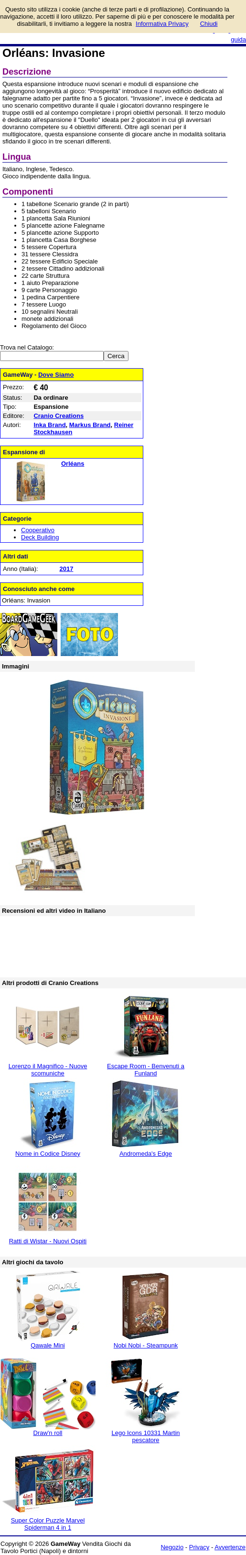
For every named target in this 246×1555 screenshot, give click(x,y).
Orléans (72, 463)
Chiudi (209, 23)
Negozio (171, 1547)
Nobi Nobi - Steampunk (146, 1345)
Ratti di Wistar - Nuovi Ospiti (48, 1241)
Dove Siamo (56, 374)
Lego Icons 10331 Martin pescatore (145, 1436)
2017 (66, 568)
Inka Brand (49, 424)
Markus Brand (90, 424)
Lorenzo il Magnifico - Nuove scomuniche (48, 1069)
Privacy (199, 1547)
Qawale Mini (48, 1345)
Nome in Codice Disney (47, 1153)
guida (238, 39)
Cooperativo (37, 530)
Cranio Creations (58, 415)
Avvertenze (230, 1547)
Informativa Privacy (162, 23)
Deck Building (40, 537)
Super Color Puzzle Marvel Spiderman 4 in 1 (48, 1524)
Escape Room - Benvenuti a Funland (145, 1069)
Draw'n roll (48, 1432)
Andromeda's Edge (145, 1153)
